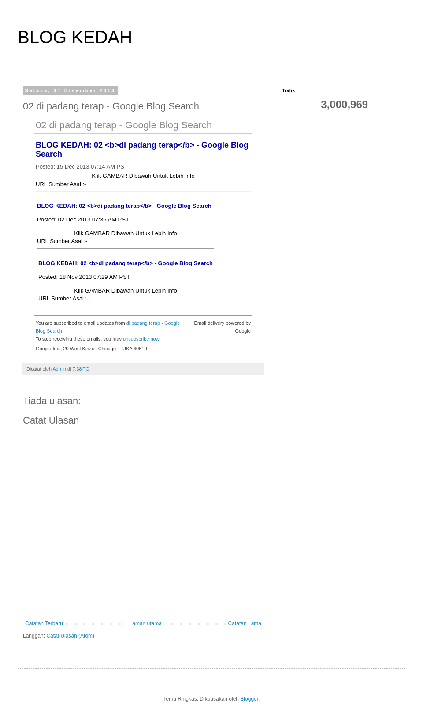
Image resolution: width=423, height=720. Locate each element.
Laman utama (146, 623)
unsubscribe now (141, 338)
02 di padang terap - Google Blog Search (124, 125)
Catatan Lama (244, 623)
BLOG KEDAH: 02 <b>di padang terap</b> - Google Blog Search (124, 205)
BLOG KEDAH (75, 37)
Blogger (249, 699)
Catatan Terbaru (44, 623)
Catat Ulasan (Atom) (70, 636)
